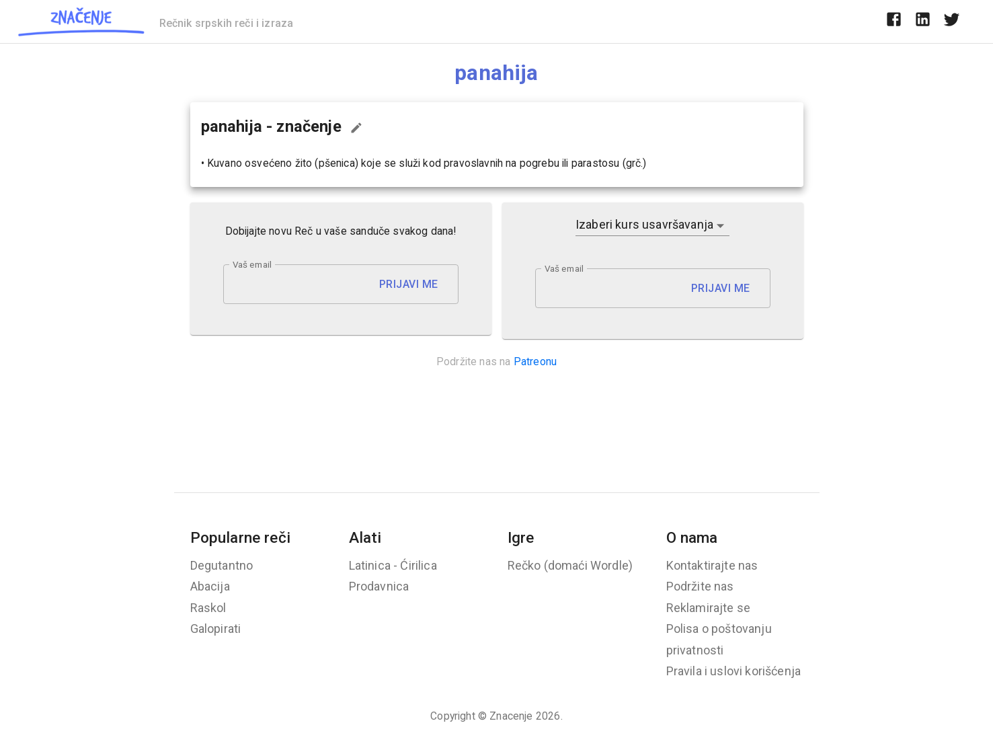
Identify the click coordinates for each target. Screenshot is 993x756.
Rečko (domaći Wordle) (570, 565)
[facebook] (894, 21)
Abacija (210, 586)
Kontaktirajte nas (712, 565)
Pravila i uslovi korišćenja (733, 671)
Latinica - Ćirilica (393, 565)
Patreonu (535, 361)
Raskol (208, 608)
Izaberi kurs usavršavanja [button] (644, 224)
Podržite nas (700, 586)
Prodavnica (379, 586)
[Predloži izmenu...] (356, 128)
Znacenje (510, 716)
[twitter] (952, 21)
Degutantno (221, 565)
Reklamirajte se (708, 608)
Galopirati (215, 628)
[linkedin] (923, 21)
